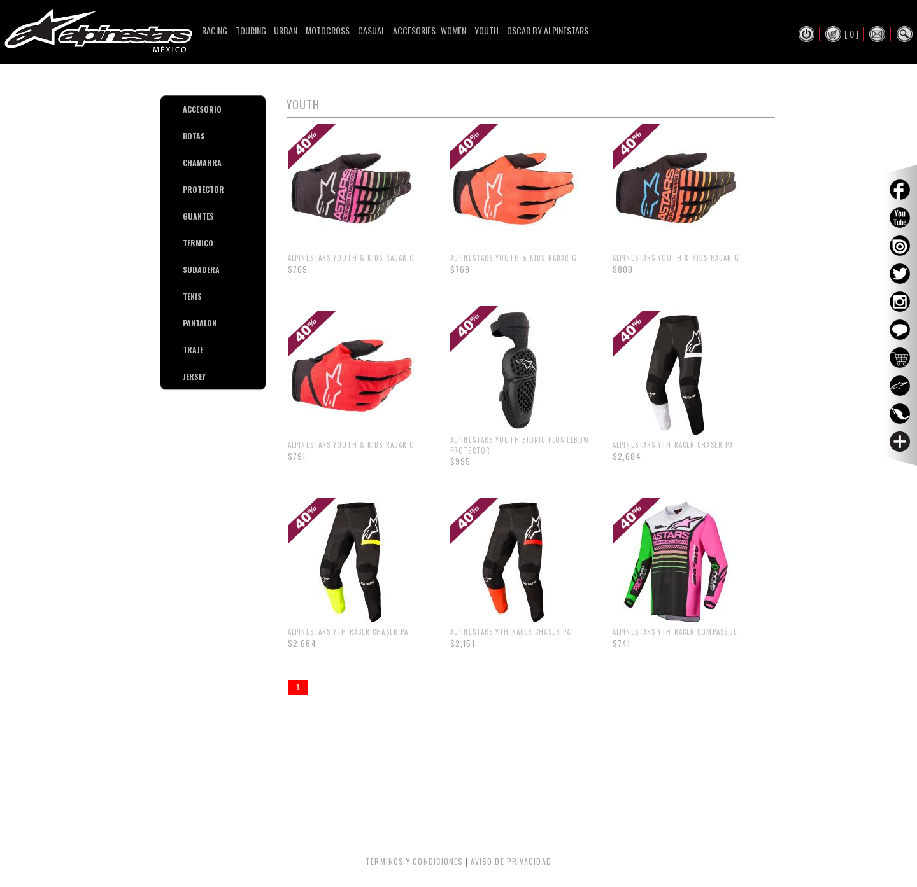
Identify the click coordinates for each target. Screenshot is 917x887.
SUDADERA (187, 269)
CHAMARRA (187, 162)
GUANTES (187, 216)
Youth (486, 30)
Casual (371, 30)
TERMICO (187, 242)
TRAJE (187, 349)
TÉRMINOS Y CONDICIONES (414, 861)
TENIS (187, 296)
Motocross (328, 30)
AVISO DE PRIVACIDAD (511, 861)
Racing (214, 30)
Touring (251, 30)
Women (453, 30)
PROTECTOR (187, 189)
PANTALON (187, 323)
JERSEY (187, 376)
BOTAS (187, 135)
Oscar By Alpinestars (547, 30)
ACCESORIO (187, 109)
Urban (285, 30)
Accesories (414, 30)
